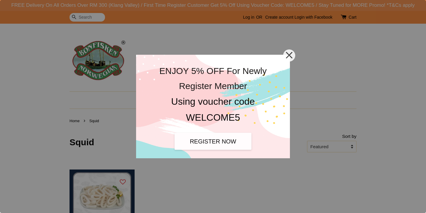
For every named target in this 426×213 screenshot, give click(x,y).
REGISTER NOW (213, 141)
